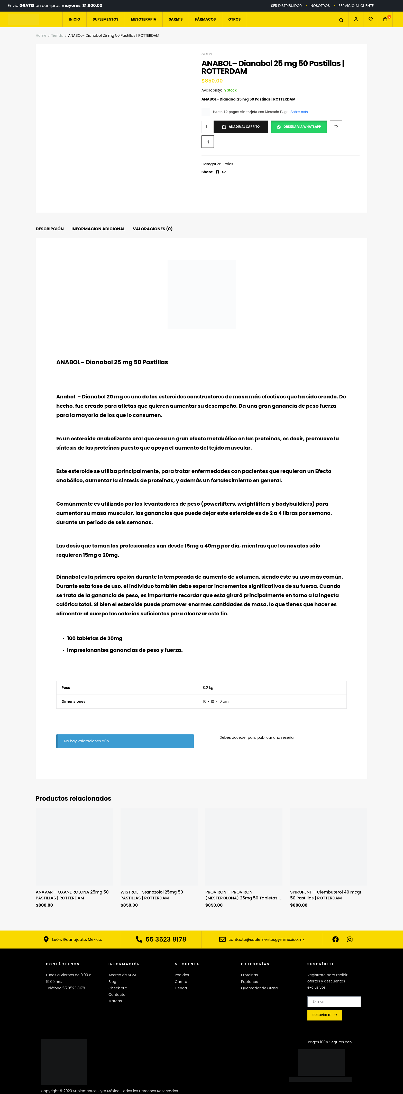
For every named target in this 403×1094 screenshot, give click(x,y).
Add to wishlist (336, 127)
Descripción (50, 229)
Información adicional (98, 229)
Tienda (57, 35)
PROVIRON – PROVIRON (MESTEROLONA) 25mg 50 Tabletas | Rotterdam (242, 895)
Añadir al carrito (244, 126)
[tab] (50, 229)
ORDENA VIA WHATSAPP (302, 126)
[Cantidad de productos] (206, 127)
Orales (207, 54)
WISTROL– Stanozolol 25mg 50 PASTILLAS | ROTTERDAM (152, 895)
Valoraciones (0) (153, 229)
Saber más (299, 112)
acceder (239, 737)
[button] (300, 125)
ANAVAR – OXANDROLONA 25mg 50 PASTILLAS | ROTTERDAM (72, 895)
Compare (208, 141)
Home (41, 35)
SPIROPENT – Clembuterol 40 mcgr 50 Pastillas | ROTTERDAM (325, 895)
